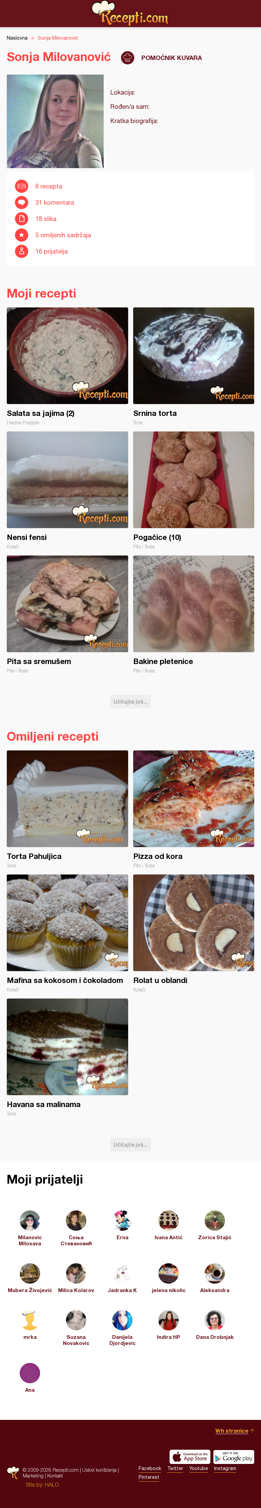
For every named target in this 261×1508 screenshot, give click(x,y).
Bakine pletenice (194, 614)
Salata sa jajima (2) (67, 366)
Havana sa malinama (67, 1058)
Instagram (225, 1468)
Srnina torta (194, 366)
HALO (52, 1485)
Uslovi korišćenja (99, 1470)
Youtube (198, 1468)
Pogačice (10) (194, 490)
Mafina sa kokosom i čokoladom (67, 933)
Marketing (33, 1476)
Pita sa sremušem (67, 614)
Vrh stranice (231, 1430)
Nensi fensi (67, 490)
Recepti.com (130, 13)
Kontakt (55, 1476)
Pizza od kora (194, 809)
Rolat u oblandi (194, 933)
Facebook (150, 1468)
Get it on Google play (233, 1457)
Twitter (175, 1468)
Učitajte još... (130, 701)
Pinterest (149, 1477)
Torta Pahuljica (67, 809)
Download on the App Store (190, 1457)
